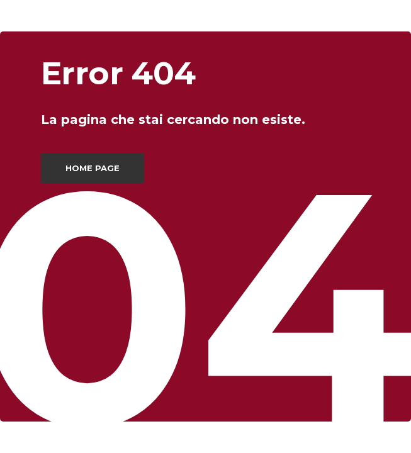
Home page (92, 168)
